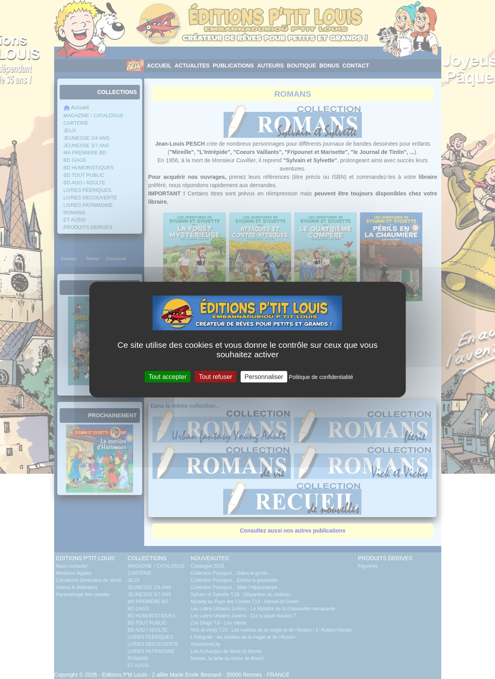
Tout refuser (215, 376)
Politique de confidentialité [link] (321, 376)
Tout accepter (167, 376)
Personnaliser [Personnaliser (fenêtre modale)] (264, 376)
